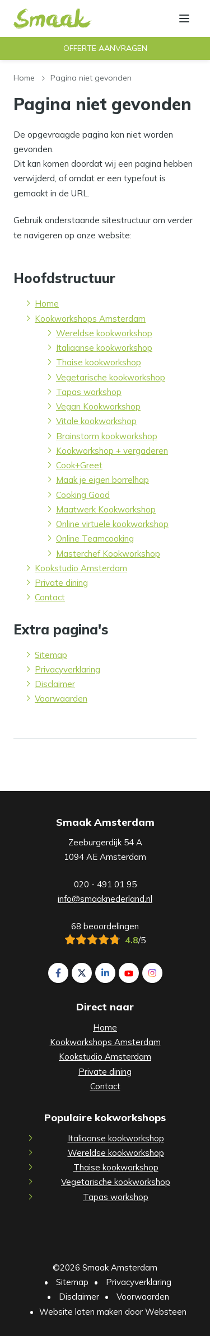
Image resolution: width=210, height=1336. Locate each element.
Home (24, 77)
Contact (50, 597)
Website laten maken (81, 1311)
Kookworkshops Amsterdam (90, 318)
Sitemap (51, 655)
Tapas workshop (89, 392)
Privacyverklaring (67, 669)
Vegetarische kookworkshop (110, 377)
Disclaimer (55, 684)
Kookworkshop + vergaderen (112, 450)
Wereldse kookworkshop (104, 333)
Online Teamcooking (95, 538)
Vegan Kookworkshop (98, 406)
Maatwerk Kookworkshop (106, 509)
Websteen (165, 1311)
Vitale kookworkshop (96, 421)
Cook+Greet (79, 465)
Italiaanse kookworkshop (104, 347)
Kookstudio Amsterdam (81, 568)
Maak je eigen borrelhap (102, 479)
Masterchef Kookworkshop (108, 553)
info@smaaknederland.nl (105, 898)
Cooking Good (83, 495)
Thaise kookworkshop (98, 362)
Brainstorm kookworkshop (106, 436)
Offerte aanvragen (105, 48)
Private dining (61, 582)
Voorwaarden (61, 698)
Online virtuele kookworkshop (112, 524)
